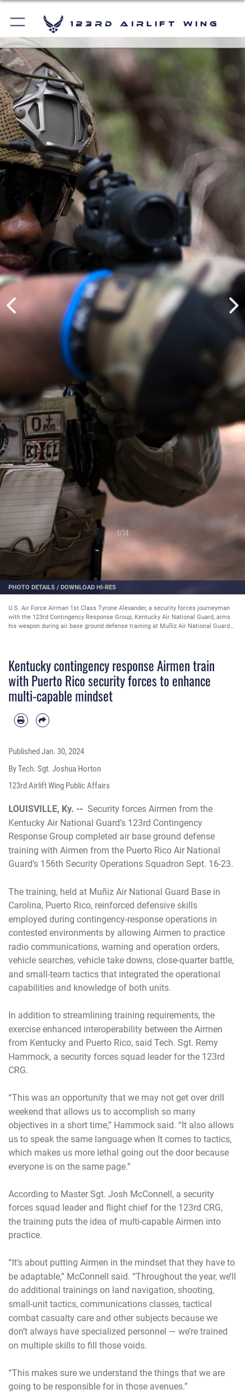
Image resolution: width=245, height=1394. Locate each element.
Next (232, 306)
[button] (18, 24)
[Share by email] (43, 720)
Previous (12, 306)
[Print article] (21, 720)
